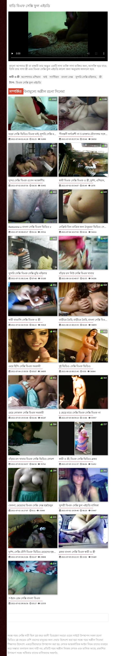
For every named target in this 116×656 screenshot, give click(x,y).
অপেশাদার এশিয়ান (31, 76)
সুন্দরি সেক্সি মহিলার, (86, 76)
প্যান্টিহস (54, 76)
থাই (45, 76)
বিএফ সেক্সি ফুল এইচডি (28, 82)
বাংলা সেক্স (67, 76)
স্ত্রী (100, 76)
